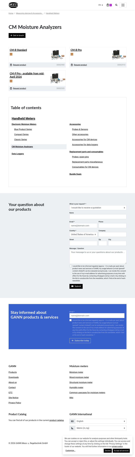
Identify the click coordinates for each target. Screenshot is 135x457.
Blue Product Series (23, 129)
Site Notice (14, 397)
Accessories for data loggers (85, 144)
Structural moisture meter (81, 382)
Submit (76, 286)
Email (72, 222)
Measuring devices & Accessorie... (29, 13)
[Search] (116, 5)
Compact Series (21, 134)
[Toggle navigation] (123, 5)
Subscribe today (80, 340)
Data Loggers (18, 154)
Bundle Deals (76, 174)
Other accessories (80, 134)
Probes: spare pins (80, 157)
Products (13, 372)
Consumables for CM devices (85, 167)
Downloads (14, 377)
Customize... (70, 450)
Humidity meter (76, 387)
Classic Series (20, 139)
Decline (108, 451)
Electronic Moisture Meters (24, 124)
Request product (18, 65)
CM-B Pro (76, 49)
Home (11, 13)
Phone (101, 222)
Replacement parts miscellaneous (87, 162)
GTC (11, 392)
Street (71, 239)
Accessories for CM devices (84, 139)
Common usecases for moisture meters (87, 392)
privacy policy (117, 446)
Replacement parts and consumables (86, 152)
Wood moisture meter (79, 377)
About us (13, 382)
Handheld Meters (52, 13)
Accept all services (121, 451)
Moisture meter (76, 372)
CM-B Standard (18, 49)
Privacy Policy (15, 403)
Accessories (75, 124)
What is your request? (77, 204)
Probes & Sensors (80, 129)
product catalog (56, 420)
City (109, 239)
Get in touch (17, 35)
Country (72, 231)
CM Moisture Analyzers (22, 146)
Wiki (71, 397)
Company (102, 231)
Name (71, 213)
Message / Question (76, 248)
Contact (12, 387)
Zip (100, 239)
